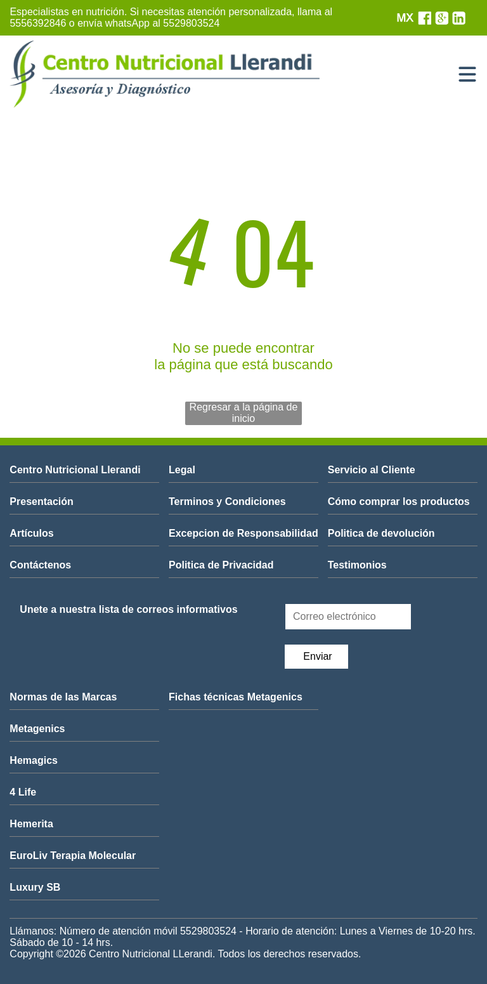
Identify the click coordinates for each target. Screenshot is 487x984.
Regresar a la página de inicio (244, 413)
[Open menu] (467, 74)
